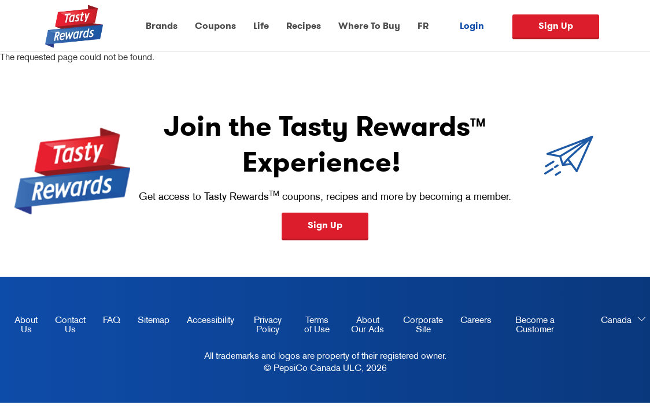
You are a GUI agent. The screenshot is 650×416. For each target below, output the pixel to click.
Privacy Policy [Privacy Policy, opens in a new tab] (262, 326)
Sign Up (555, 26)
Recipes (303, 26)
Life (261, 26)
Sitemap (153, 319)
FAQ (111, 319)
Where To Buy (369, 26)
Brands (162, 26)
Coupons (215, 26)
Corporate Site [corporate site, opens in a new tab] (418, 326)
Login (472, 26)
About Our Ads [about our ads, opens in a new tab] (363, 326)
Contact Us (70, 324)
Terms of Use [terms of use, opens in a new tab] (311, 326)
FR (423, 26)
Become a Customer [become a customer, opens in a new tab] (527, 326)
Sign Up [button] (325, 225)
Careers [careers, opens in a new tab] (472, 322)
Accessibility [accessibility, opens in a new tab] (206, 322)
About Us (26, 324)
